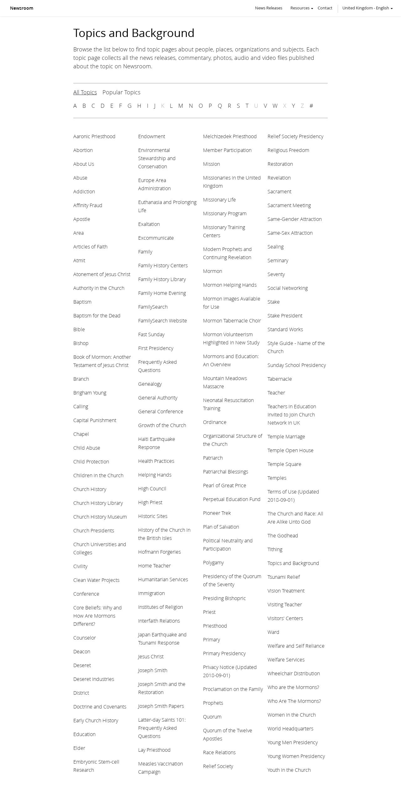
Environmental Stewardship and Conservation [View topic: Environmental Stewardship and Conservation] (157, 158)
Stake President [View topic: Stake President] (285, 315)
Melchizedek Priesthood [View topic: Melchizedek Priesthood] (230, 136)
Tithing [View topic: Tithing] (275, 549)
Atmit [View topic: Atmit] (79, 260)
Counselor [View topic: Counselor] (84, 637)
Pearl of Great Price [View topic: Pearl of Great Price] (224, 485)
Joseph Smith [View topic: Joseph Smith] (152, 670)
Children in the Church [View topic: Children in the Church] (98, 475)
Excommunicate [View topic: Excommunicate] (156, 237)
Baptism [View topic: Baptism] (82, 301)
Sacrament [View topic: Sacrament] (279, 191)
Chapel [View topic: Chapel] (81, 433)
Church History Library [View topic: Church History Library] (98, 502)
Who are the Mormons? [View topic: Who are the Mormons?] (293, 687)
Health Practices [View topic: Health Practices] (156, 460)
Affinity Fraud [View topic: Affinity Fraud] (87, 205)
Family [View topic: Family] (145, 251)
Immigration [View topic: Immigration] (151, 593)
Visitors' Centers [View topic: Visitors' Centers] (285, 618)
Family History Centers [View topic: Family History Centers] (163, 265)
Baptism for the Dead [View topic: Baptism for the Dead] (97, 315)
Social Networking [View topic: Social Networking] (288, 287)
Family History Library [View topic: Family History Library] (162, 279)
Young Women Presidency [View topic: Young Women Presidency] (296, 756)
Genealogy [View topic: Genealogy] (150, 383)
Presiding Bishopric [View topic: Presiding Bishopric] (224, 598)
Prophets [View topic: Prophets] (213, 702)
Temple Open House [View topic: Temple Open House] (291, 450)
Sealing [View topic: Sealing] (276, 246)
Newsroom (21, 8)
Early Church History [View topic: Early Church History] (95, 720)
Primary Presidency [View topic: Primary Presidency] (224, 653)
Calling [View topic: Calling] (80, 406)
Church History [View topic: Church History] (89, 489)
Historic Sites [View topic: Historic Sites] (152, 516)
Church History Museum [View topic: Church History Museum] (100, 516)
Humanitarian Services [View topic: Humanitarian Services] (163, 579)
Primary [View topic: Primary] (211, 639)
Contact (325, 8)
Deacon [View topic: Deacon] (81, 651)
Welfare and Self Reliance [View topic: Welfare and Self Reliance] (296, 645)
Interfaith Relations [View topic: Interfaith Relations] (159, 620)
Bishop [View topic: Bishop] (81, 343)
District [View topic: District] (81, 692)
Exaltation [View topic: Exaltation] (149, 223)
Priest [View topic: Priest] (209, 611)
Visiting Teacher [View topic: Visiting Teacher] (285, 604)
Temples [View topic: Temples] (277, 477)
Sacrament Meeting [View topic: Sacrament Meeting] (289, 205)
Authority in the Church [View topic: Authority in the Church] (98, 287)
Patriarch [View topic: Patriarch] (213, 457)
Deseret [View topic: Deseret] (82, 665)
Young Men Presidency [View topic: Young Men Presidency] (293, 742)
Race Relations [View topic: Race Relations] (219, 752)
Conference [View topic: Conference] (86, 593)
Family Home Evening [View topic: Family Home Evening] (162, 292)
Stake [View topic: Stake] (274, 301)
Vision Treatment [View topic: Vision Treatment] (286, 590)
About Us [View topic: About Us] (83, 163)
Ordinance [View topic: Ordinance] (215, 422)
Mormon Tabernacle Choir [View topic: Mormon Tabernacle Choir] (232, 320)
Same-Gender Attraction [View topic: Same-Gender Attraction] (295, 218)
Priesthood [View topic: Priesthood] (215, 625)
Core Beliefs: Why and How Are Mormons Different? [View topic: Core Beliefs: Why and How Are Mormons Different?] (97, 615)
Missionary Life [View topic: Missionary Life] (219, 199)
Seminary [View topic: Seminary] (278, 260)
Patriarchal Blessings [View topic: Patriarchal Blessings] (225, 471)
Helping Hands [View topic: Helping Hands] (154, 474)
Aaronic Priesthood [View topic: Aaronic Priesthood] (94, 136)
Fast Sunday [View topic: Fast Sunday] (151, 334)
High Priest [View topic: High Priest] (150, 502)
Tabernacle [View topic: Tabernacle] (280, 378)
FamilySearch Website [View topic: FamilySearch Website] (162, 320)
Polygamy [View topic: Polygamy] (213, 562)
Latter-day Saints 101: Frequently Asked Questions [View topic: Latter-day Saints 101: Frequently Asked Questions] (162, 727)
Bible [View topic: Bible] (79, 329)
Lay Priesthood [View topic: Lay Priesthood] (154, 749)
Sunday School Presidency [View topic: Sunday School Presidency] (297, 364)
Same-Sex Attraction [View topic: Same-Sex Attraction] (290, 232)
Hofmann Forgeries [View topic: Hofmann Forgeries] (159, 551)
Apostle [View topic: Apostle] (81, 218)
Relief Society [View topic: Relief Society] (218, 766)
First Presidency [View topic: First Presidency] (155, 348)
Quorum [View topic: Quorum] (212, 716)
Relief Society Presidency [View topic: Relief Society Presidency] (295, 136)
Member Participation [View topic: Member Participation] (227, 150)
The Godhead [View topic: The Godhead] (283, 535)
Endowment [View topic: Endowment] (151, 136)
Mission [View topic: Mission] (211, 163)
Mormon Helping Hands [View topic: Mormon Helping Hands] (230, 284)
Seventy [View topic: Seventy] (276, 274)
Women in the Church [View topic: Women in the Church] (292, 714)
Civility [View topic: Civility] (80, 566)
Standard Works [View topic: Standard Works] (285, 329)
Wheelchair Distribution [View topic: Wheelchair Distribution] (294, 673)
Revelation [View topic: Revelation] (279, 177)
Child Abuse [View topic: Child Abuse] (86, 447)
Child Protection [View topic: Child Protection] (91, 461)
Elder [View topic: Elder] (79, 747)
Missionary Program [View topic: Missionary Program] (225, 213)
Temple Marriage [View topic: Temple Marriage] (286, 436)
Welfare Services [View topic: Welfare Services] (286, 659)
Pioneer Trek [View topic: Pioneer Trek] (217, 512)
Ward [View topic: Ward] (273, 631)
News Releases (268, 8)
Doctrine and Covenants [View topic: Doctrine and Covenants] (99, 706)
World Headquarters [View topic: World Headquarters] (290, 728)
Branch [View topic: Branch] (81, 378)
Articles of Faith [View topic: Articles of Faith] (90, 246)
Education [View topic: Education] (84, 734)
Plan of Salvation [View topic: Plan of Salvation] (221, 526)
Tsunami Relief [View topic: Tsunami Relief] (284, 576)
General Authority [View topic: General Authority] (157, 397)
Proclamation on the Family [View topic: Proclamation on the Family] (233, 688)
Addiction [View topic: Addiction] (84, 191)
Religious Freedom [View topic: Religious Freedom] (288, 150)
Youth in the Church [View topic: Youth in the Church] (289, 769)
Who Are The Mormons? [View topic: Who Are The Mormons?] (294, 700)
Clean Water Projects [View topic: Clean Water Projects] (96, 579)
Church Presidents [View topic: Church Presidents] (93, 530)
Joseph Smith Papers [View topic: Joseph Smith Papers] (161, 705)
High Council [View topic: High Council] (152, 488)
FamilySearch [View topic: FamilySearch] (153, 306)
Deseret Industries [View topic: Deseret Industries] (93, 678)
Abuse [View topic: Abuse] (80, 177)
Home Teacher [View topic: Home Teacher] (154, 565)
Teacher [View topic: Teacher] (276, 392)
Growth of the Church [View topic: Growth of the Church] (162, 425)
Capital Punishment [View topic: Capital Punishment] (94, 420)
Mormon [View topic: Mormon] (212, 270)
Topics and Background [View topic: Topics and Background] (293, 563)
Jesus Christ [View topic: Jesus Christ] (151, 656)
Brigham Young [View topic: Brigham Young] (89, 392)
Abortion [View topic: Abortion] (83, 150)
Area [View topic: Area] (78, 232)
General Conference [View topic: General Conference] (160, 411)
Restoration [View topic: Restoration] (280, 163)
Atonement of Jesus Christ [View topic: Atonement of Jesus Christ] (101, 274)
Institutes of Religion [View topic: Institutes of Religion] (160, 606)
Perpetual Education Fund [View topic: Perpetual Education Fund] (232, 499)
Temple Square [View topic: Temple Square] (284, 464)
